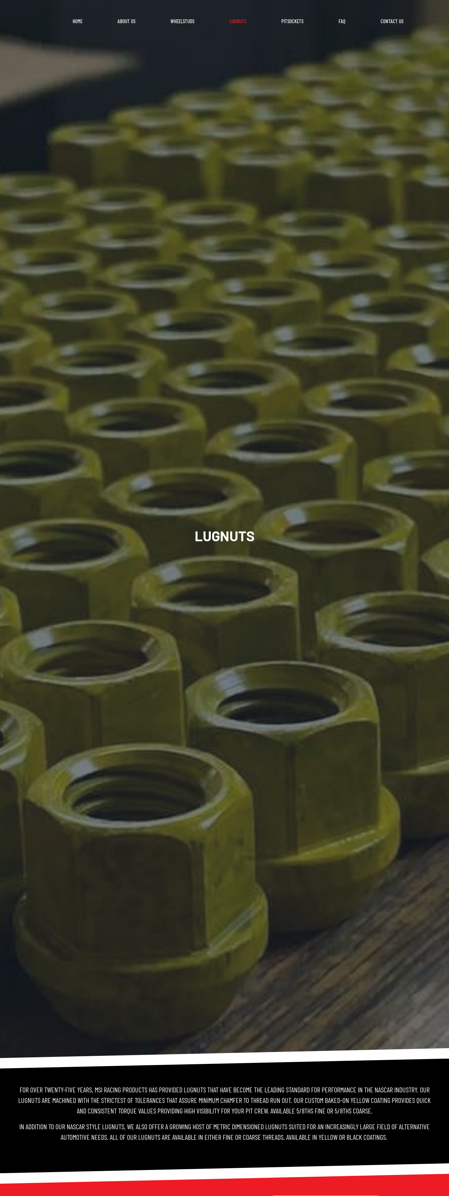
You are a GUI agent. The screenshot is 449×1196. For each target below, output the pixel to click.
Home (77, 21)
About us (126, 21)
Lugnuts (237, 21)
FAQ (342, 21)
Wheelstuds (182, 21)
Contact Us (392, 21)
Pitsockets (292, 21)
